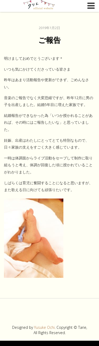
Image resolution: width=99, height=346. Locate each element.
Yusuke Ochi (44, 327)
